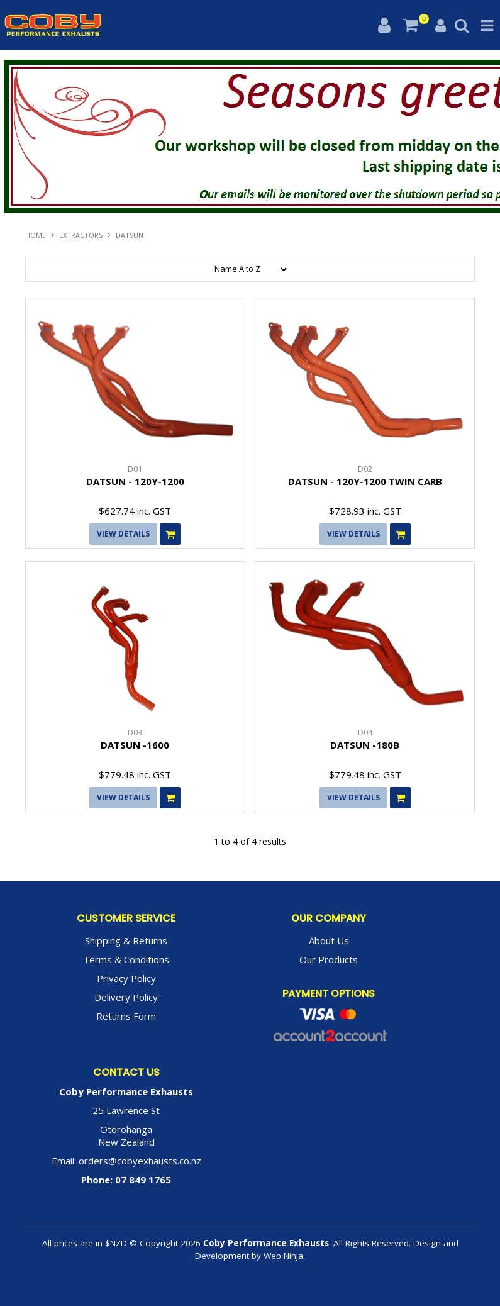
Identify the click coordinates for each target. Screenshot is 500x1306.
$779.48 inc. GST (135, 774)
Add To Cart (170, 534)
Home (35, 235)
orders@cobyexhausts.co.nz (140, 1160)
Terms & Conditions (126, 959)
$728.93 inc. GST (365, 511)
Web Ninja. (284, 1255)
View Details (123, 533)
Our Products (328, 959)
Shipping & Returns (126, 940)
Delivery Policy (126, 997)
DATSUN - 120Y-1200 (135, 481)
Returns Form (126, 1016)
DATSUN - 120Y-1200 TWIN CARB (365, 481)
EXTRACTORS (81, 235)
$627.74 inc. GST (135, 511)
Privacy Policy (126, 978)
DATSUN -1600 (135, 745)
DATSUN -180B (364, 745)
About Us (329, 940)
